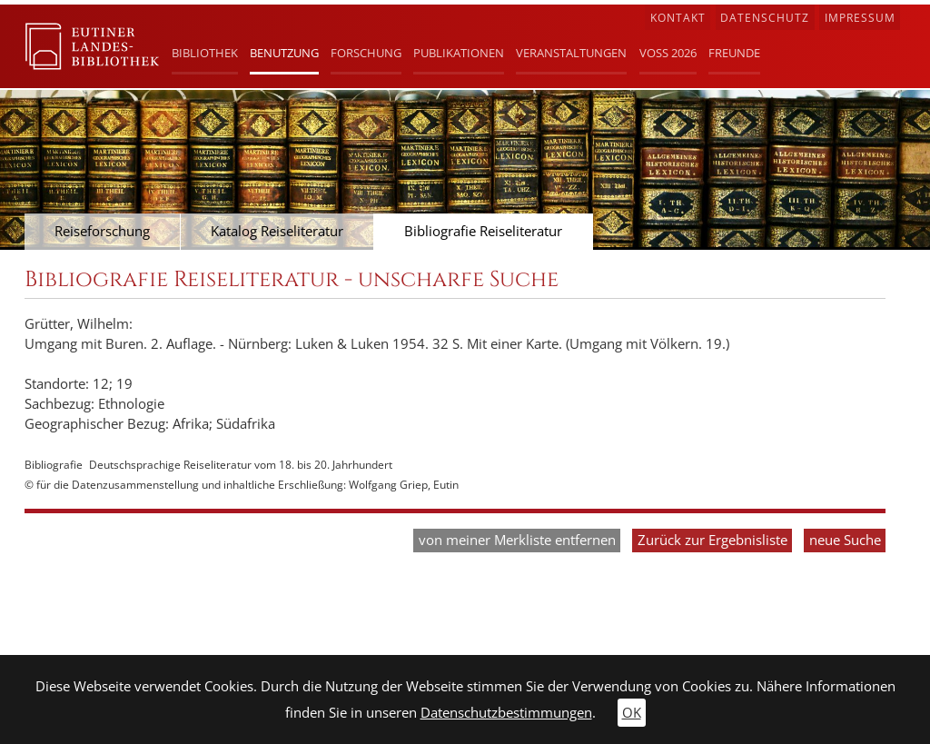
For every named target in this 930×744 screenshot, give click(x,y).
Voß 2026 (668, 53)
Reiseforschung (102, 231)
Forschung (366, 53)
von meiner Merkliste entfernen (517, 540)
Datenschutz (764, 17)
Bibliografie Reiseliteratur (483, 231)
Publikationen (458, 53)
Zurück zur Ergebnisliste (712, 540)
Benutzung (284, 53)
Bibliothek (205, 53)
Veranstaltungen (571, 53)
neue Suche (845, 540)
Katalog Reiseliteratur (277, 231)
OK (631, 712)
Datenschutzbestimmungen (506, 712)
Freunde (734, 53)
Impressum (860, 17)
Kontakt (678, 17)
